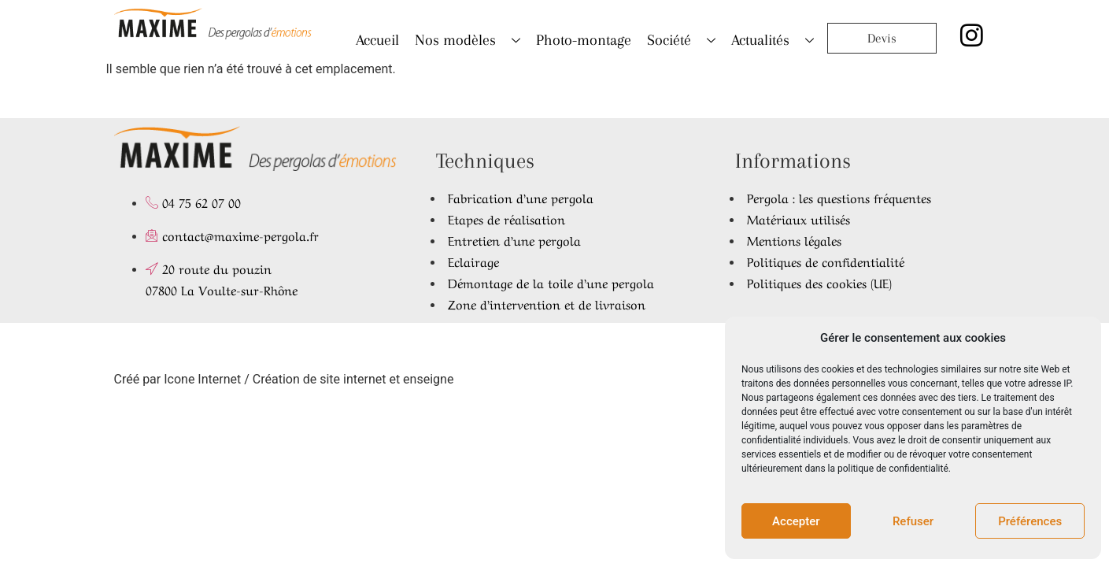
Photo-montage (583, 40)
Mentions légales (794, 239)
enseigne (428, 379)
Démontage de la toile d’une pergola (551, 281)
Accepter (795, 521)
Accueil (377, 40)
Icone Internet (202, 379)
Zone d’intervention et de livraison (546, 303)
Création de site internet (319, 379)
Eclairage (473, 260)
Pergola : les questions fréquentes (839, 196)
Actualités (772, 40)
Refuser (913, 521)
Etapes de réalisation (506, 218)
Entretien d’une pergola (514, 239)
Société (681, 40)
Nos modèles (467, 40)
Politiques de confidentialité (825, 260)
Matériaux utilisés (798, 218)
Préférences (1030, 521)
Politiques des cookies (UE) (819, 281)
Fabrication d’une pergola (520, 196)
